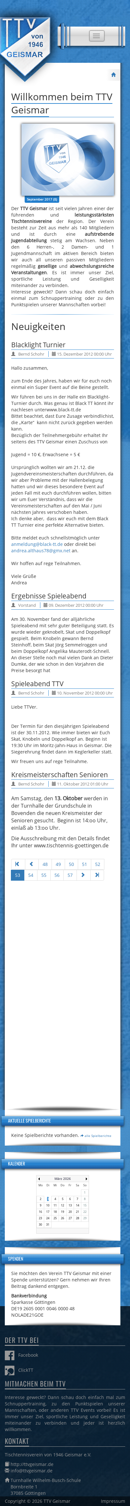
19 (62, 1212)
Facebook (21, 1355)
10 (47, 1205)
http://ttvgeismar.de (32, 1464)
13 (70, 1205)
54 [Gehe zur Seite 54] (30, 875)
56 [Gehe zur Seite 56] (57, 875)
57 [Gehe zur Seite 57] (70, 875)
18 (55, 1212)
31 (47, 1224)
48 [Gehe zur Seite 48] (45, 864)
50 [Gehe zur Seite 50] (71, 864)
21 (77, 1212)
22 (84, 1212)
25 (55, 1218)
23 (40, 1218)
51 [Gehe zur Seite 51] (84, 864)
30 (40, 1224)
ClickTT (19, 1370)
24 (47, 1218)
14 (77, 1205)
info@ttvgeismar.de (32, 1471)
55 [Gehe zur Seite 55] (43, 875)
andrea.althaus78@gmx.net (40, 550)
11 (55, 1205)
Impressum (113, 1501)
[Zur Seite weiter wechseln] (84, 875)
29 (84, 1218)
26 (62, 1218)
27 (70, 1218)
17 (47, 1212)
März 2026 (62, 1178)
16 (40, 1212)
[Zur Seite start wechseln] (18, 864)
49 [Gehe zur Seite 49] (58, 864)
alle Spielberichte (95, 1135)
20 (70, 1212)
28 (77, 1218)
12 (62, 1205)
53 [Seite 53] (17, 875)
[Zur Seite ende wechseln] (97, 875)
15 (84, 1205)
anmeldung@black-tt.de (37, 544)
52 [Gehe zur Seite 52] (97, 864)
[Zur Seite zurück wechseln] (32, 864)
